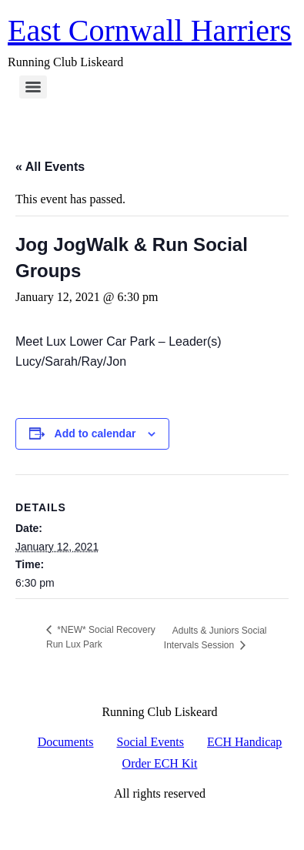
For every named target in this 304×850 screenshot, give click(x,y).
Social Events (151, 741)
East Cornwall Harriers (150, 30)
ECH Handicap (244, 741)
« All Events (50, 166)
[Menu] (33, 87)
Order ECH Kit (160, 763)
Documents (66, 741)
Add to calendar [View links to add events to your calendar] (95, 433)
